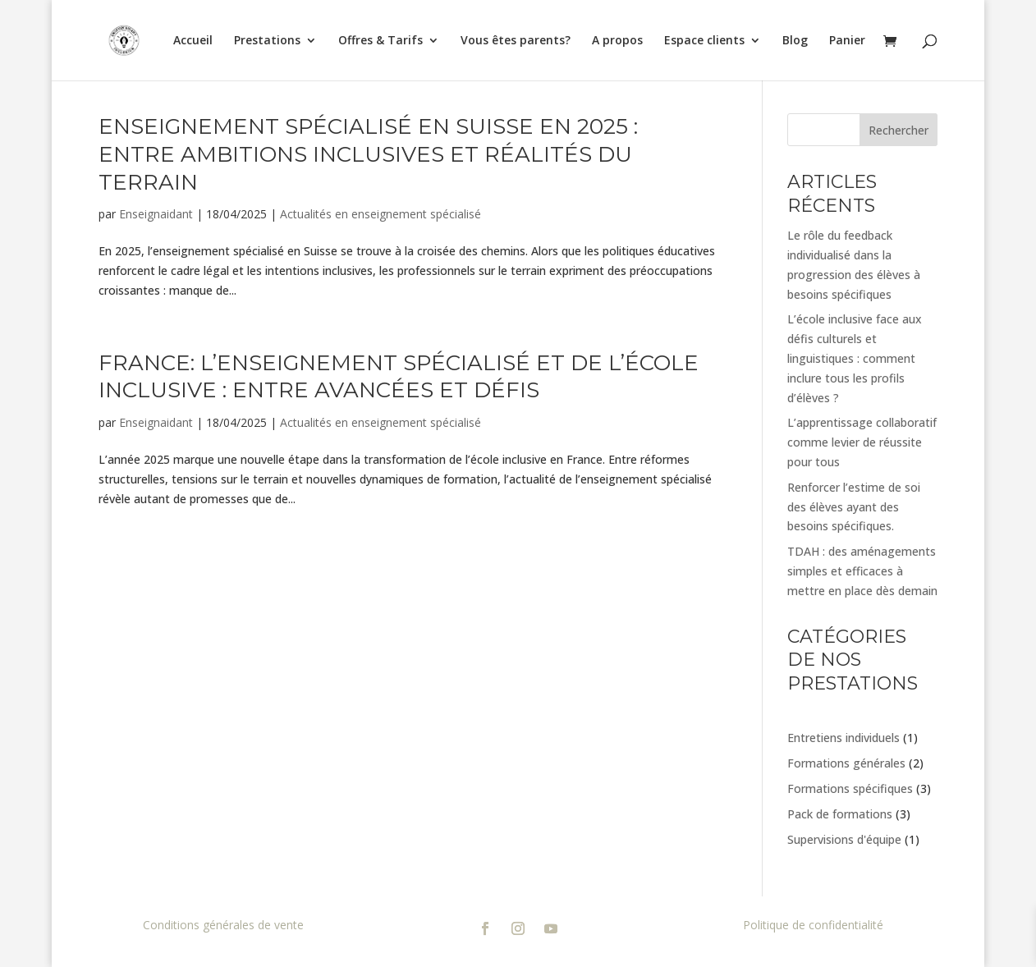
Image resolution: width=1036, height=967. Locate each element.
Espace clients (704, 41)
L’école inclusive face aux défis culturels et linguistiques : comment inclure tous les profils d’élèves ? (854, 358)
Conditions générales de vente (223, 925)
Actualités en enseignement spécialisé (380, 214)
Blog (795, 41)
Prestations (267, 41)
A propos (617, 41)
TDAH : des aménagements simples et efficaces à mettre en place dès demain (862, 570)
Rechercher (898, 130)
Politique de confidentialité (813, 925)
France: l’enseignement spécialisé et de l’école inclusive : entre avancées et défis (399, 377)
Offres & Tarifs (380, 41)
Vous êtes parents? (516, 41)
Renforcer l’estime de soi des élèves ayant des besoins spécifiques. (853, 506)
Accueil (193, 41)
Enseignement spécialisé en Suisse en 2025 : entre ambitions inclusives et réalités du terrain (368, 154)
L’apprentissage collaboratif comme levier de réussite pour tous (862, 442)
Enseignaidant (156, 214)
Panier (847, 41)
